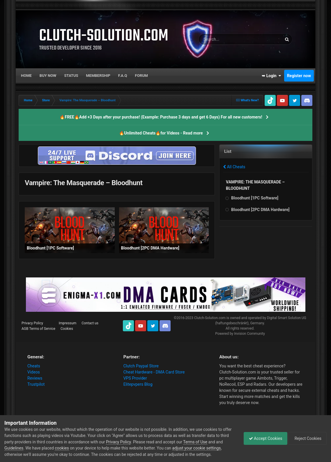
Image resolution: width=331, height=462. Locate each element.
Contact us (90, 323)
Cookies (67, 329)
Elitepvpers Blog (138, 384)
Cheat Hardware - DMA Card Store (154, 372)
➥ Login (271, 76)
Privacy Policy (32, 323)
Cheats (33, 366)
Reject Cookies (307, 438)
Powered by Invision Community (240, 334)
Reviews (34, 378)
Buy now (48, 75)
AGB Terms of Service (38, 329)
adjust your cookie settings (204, 448)
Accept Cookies (262, 438)
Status (71, 75)
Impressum (67, 323)
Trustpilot (36, 384)
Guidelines (21, 448)
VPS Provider (135, 378)
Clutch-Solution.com (210, 318)
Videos (33, 372)
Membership (98, 75)
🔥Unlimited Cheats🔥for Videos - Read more (161, 133)
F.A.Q (122, 75)
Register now (299, 75)
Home (26, 75)
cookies (70, 448)
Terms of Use (204, 442)
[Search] (227, 39)
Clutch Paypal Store (141, 366)
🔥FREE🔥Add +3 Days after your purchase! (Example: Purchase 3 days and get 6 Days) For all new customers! (161, 117)
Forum (141, 75)
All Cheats (234, 166)
